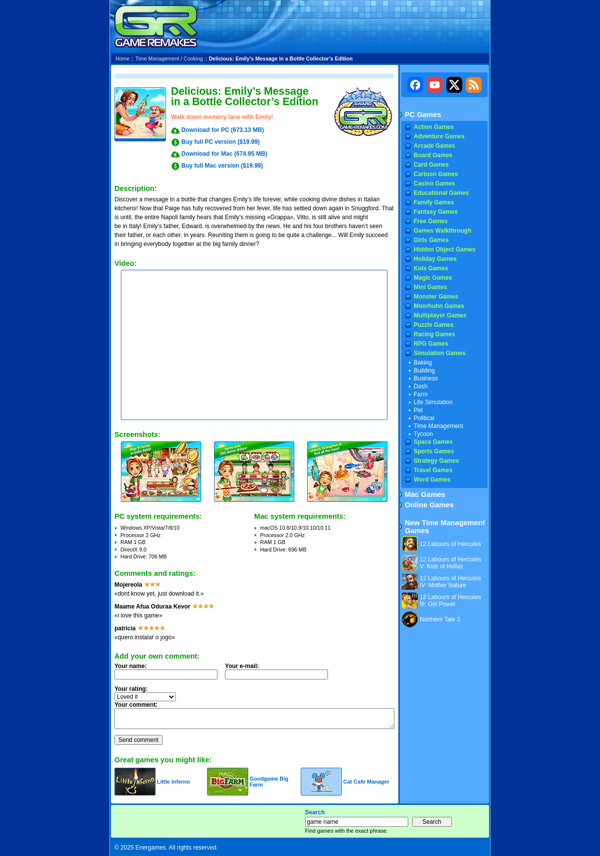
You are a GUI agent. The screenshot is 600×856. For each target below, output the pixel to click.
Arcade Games (434, 145)
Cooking (193, 58)
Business (426, 378)
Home (122, 58)
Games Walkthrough (442, 230)
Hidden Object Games (445, 249)
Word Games (432, 479)
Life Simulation (433, 402)
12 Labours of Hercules (450, 544)
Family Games (434, 202)
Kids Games (431, 268)
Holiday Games (435, 258)
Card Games (431, 164)
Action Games (434, 126)
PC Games (423, 115)
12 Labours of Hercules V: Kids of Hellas (450, 563)
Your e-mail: (279, 674)
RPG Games (431, 343)
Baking (423, 362)
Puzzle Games (434, 324)
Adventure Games (439, 136)
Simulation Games (440, 353)
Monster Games (436, 296)
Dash (421, 386)
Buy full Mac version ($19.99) (222, 165)
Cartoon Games (436, 174)
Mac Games (425, 494)
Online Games (429, 505)
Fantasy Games (436, 211)
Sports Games (434, 451)
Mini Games (430, 287)
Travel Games (433, 470)
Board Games (433, 155)
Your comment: (136, 704)
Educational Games (441, 192)
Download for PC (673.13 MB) (222, 129)
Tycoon (423, 433)
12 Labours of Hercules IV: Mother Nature (450, 582)
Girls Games (431, 240)
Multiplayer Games (440, 315)
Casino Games (434, 183)
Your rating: (131, 688)
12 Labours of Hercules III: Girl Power (450, 601)
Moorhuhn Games (439, 306)
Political (424, 418)
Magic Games (433, 277)
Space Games (433, 441)
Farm (421, 394)
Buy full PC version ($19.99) (220, 141)
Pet (418, 410)
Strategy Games (436, 460)
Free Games (431, 221)
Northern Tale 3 (440, 619)
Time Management (157, 58)
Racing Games (434, 334)
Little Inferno (173, 782)
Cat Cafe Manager (366, 782)
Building (424, 370)
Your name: (130, 666)
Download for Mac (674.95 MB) (224, 153)
